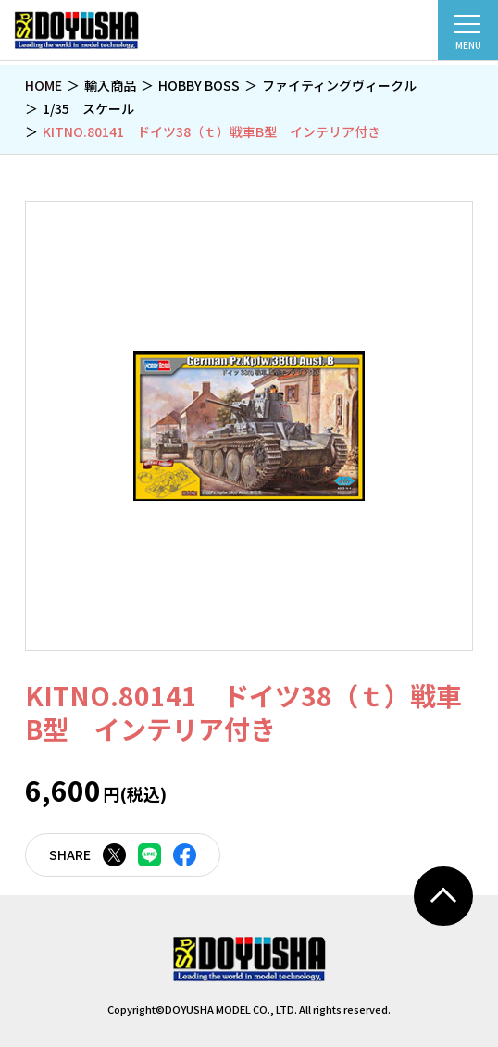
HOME (43, 85)
